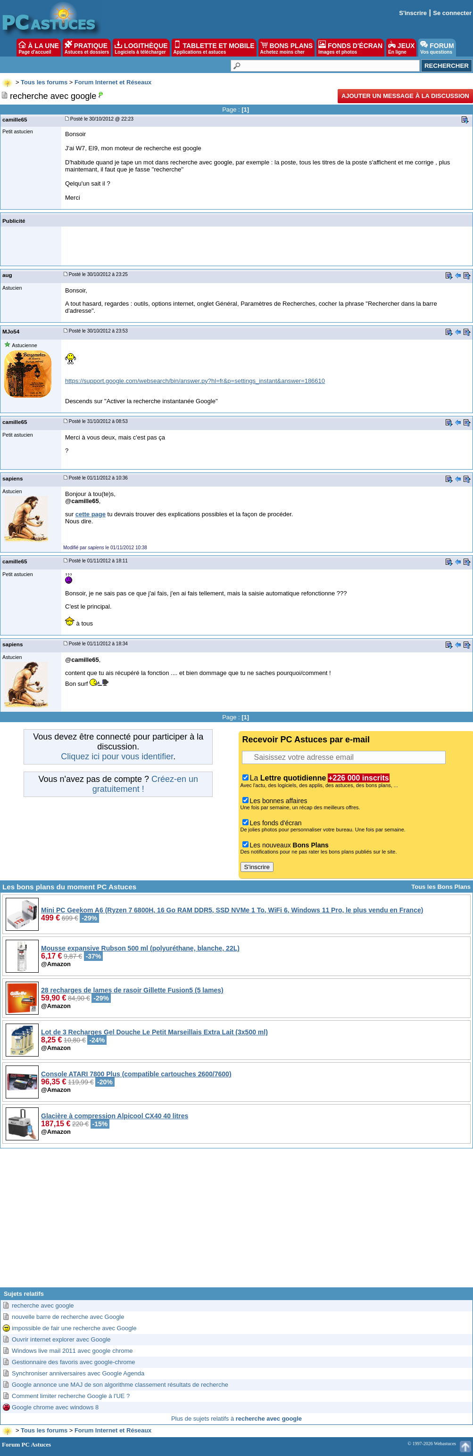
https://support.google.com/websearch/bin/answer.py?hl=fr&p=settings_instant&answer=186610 (195, 380)
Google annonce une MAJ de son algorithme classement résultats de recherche (120, 1384)
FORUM (437, 48)
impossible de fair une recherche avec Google (74, 1328)
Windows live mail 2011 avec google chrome (72, 1350)
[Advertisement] (236, 1221)
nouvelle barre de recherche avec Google (68, 1316)
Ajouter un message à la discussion (405, 95)
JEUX (401, 48)
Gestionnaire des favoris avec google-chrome (73, 1362)
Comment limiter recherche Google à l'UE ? (71, 1395)
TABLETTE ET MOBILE (214, 48)
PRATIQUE (87, 48)
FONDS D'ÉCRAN (350, 48)
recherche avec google (43, 1305)
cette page (90, 514)
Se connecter (452, 12)
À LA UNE (38, 48)
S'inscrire (413, 12)
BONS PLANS (286, 48)
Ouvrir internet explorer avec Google (61, 1339)
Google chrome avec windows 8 (55, 1407)
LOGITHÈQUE (141, 48)
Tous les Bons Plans (441, 886)
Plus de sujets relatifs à (236, 1418)
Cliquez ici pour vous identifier (117, 756)
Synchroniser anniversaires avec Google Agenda (78, 1373)
